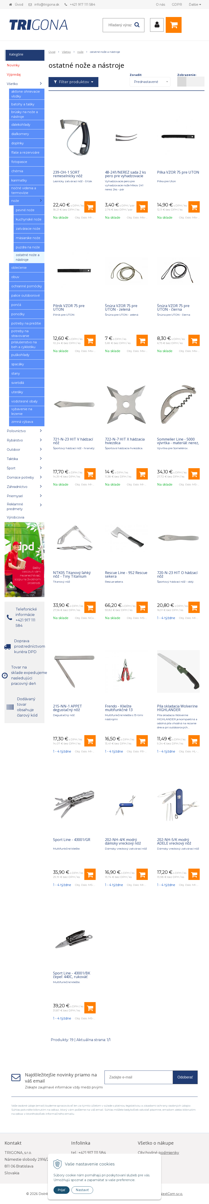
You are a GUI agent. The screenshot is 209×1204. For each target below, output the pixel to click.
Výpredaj (14, 75)
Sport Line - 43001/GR (71, 839)
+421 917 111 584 (82, 4)
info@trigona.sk (46, 4)
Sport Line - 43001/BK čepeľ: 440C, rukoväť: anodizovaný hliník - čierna (71, 978)
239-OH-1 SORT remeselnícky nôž (68, 174)
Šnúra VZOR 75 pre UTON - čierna (173, 307)
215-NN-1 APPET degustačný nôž (67, 708)
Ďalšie (195, 4)
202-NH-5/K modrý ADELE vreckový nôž (174, 841)
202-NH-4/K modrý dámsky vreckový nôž (123, 841)
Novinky (13, 65)
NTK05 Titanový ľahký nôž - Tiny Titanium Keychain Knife (72, 576)
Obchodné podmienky (158, 1153)
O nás (160, 4)
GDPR (177, 4)
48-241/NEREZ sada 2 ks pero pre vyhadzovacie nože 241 (125, 176)
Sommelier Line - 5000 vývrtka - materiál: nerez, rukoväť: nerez (178, 443)
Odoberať (185, 1077)
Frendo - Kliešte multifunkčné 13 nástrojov (119, 710)
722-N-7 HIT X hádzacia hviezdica (125, 441)
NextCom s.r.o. (171, 1194)
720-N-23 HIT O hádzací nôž (177, 574)
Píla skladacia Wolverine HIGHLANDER (177, 708)
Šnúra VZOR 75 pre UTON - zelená (121, 307)
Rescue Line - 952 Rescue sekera (126, 574)
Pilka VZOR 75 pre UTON (178, 172)
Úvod (19, 4)
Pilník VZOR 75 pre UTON (69, 307)
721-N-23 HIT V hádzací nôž (73, 441)
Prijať (61, 1190)
